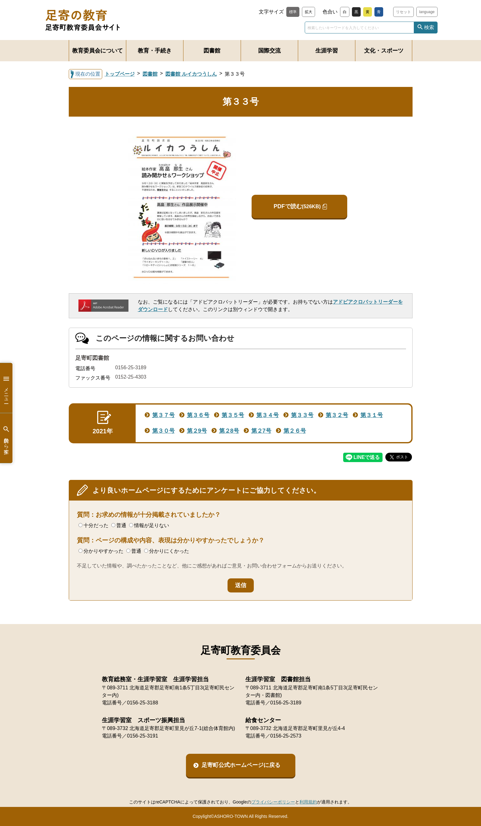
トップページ (120, 74)
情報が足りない (149, 525)
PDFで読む (297, 206)
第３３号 (302, 415)
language (426, 12)
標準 (293, 12)
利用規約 (308, 801)
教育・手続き (155, 51)
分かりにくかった (166, 551)
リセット (403, 12)
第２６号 (294, 431)
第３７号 (163, 415)
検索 (429, 27)
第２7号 (261, 431)
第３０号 (163, 431)
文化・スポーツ (383, 51)
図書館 (211, 51)
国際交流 (269, 51)
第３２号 (337, 415)
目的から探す (6, 438)
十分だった (93, 525)
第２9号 (197, 431)
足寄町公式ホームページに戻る (241, 765)
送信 (240, 585)
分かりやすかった (100, 551)
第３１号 (371, 415)
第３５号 (233, 415)
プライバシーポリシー (273, 801)
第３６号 (198, 415)
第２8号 (229, 431)
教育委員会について (97, 51)
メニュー (6, 388)
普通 (118, 525)
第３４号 (267, 415)
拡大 (308, 12)
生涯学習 (326, 51)
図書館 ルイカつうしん (191, 74)
